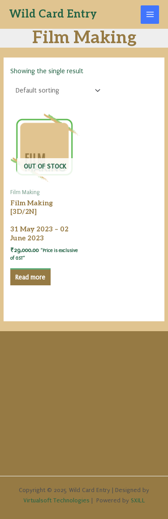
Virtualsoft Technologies (56, 500)
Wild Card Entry (53, 14)
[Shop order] (56, 90)
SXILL (138, 500)
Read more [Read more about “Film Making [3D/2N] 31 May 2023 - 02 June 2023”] (30, 277)
